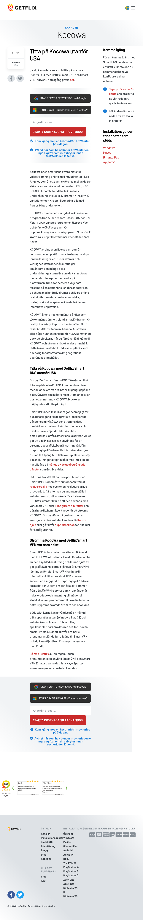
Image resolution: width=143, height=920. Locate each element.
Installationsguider (52, 837)
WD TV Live (69, 863)
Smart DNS (47, 842)
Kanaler (45, 833)
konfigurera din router (69, 505)
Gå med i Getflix (39, 653)
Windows (109, 143)
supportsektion (65, 524)
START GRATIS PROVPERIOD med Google (60, 94)
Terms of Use (34, 906)
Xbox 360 (68, 883)
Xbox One (68, 879)
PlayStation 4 (71, 867)
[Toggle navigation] (133, 8)
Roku (66, 858)
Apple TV (109, 157)
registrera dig (38, 486)
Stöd (43, 854)
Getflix (23, 906)
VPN (43, 876)
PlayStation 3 (70, 875)
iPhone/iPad (111, 152)
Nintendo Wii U (70, 890)
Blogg (44, 850)
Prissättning (48, 846)
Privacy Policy (48, 906)
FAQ (43, 880)
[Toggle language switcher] (127, 8)
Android (68, 850)
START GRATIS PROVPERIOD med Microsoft (57, 107)
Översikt (68, 833)
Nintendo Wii (70, 896)
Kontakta (46, 858)
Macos (107, 148)
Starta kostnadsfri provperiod (58, 131)
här (72, 75)
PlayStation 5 (71, 871)
